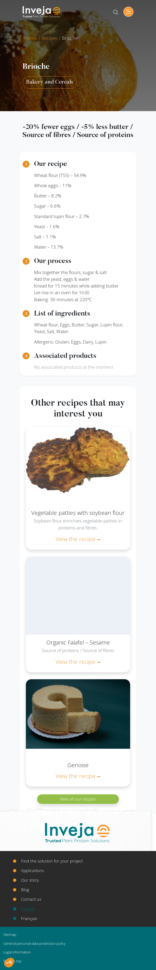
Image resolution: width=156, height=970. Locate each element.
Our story (30, 880)
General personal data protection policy (34, 943)
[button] (9, 962)
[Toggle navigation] (128, 12)
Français (29, 918)
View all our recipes (78, 799)
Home (30, 38)
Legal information (17, 952)
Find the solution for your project (52, 861)
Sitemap (9, 934)
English (27, 908)
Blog (25, 889)
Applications (32, 870)
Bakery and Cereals (49, 82)
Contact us (31, 899)
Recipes (49, 38)
